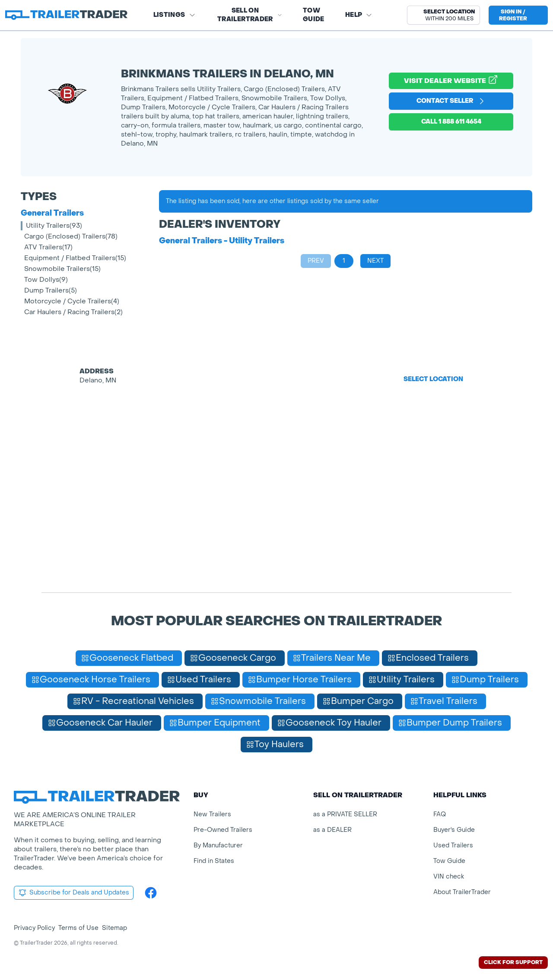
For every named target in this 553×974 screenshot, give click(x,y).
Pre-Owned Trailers (223, 830)
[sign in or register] (518, 15)
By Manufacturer (218, 845)
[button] (443, 15)
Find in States (214, 861)
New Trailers (212, 814)
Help (358, 15)
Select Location (433, 379)
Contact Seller (451, 101)
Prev (316, 261)
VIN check (448, 876)
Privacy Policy (34, 928)
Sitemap (114, 928)
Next (375, 261)
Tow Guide (313, 14)
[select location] (443, 15)
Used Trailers (453, 845)
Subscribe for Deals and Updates (73, 892)
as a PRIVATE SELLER (345, 814)
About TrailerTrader (462, 892)
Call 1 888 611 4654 (451, 122)
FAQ (439, 814)
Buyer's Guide (454, 830)
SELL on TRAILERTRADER (249, 14)
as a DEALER (332, 830)
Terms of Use (78, 928)
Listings (174, 15)
